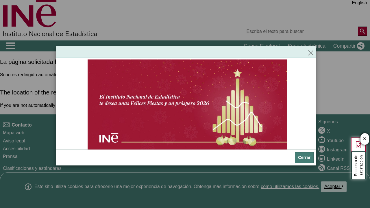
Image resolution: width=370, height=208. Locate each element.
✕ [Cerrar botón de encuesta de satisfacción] (364, 139)
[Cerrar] (311, 52)
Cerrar (304, 157)
